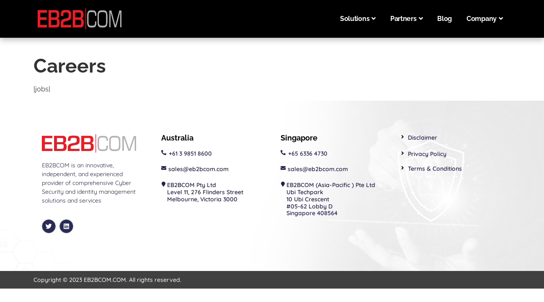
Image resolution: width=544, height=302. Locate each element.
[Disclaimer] (402, 137)
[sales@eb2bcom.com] (163, 168)
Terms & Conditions (435, 168)
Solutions (358, 19)
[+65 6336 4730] (283, 152)
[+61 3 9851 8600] (163, 152)
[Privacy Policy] (402, 153)
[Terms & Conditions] (402, 168)
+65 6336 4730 (307, 153)
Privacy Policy (427, 154)
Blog (444, 19)
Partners (406, 19)
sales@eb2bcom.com (198, 169)
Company (485, 19)
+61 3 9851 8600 (190, 153)
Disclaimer (422, 137)
